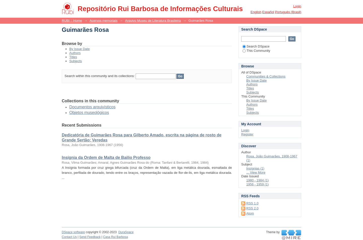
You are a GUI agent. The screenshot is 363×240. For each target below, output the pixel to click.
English (256, 12)
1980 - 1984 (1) (257, 180)
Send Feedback (90, 237)
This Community (256, 51)
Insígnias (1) (255, 168)
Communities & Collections (265, 76)
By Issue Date (79, 49)
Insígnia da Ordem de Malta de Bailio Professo (106, 157)
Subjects (75, 61)
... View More (255, 172)
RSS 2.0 (252, 208)
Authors (75, 53)
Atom (250, 213)
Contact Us (69, 237)
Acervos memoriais (103, 20)
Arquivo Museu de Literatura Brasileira (153, 20)
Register (247, 134)
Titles (73, 57)
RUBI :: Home (72, 20)
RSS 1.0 (252, 203)
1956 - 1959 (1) (257, 184)
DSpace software (73, 232)
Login (297, 6)
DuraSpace (125, 232)
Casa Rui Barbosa (115, 237)
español (268, 12)
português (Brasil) (288, 12)
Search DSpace (256, 46)
